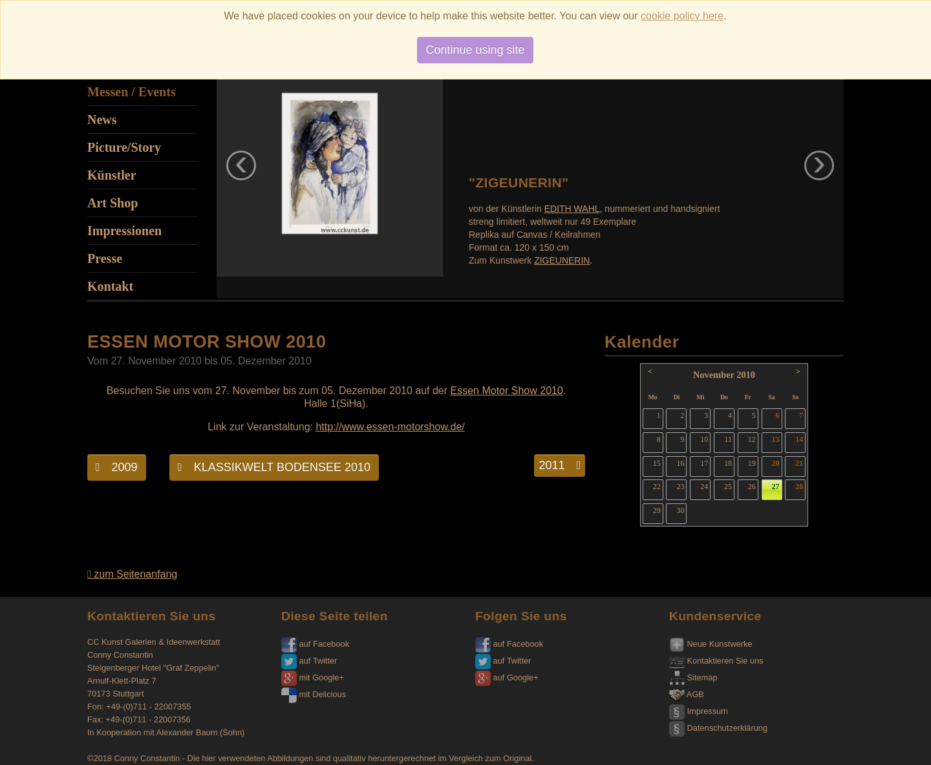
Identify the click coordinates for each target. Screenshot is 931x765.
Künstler (111, 175)
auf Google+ (507, 677)
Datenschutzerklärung (718, 728)
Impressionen (124, 231)
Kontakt (110, 286)
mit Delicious (313, 694)
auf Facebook (315, 644)
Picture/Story (124, 147)
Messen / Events (131, 92)
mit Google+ (312, 677)
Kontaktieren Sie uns (716, 660)
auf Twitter (309, 660)
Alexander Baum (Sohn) (200, 732)
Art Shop (112, 203)
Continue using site (474, 49)
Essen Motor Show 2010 (507, 390)
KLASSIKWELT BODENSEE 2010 (274, 467)
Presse (104, 258)
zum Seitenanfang (132, 574)
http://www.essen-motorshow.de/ (390, 426)
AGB (686, 694)
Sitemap (693, 677)
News (102, 119)
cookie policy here (682, 15)
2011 (560, 465)
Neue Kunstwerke (711, 644)
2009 (117, 467)
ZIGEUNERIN (562, 260)
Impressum (698, 711)
